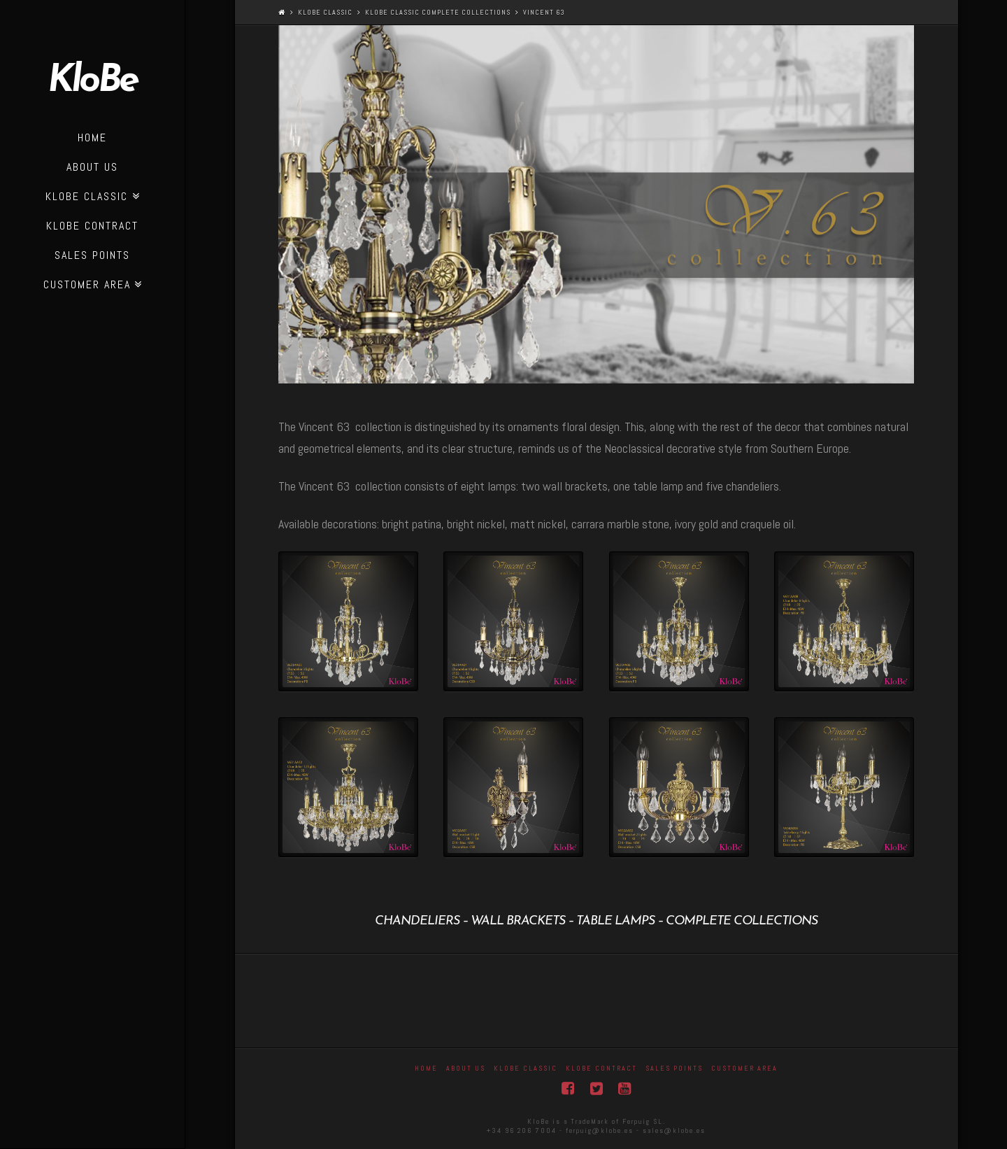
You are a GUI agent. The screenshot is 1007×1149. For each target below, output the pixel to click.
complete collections (741, 921)
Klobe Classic (325, 12)
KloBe (92, 82)
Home (426, 1068)
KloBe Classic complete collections (437, 12)
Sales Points (674, 1068)
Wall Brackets (518, 921)
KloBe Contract (601, 1068)
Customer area (744, 1068)
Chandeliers (417, 921)
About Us (465, 1068)
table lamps (615, 921)
